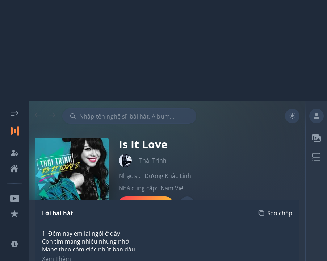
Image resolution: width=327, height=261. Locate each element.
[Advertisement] (163, 51)
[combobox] (129, 116)
